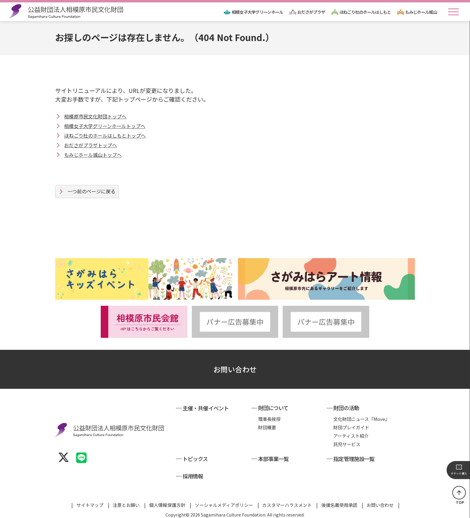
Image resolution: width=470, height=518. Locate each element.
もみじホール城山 (421, 12)
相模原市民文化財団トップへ (95, 116)
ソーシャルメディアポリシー (224, 505)
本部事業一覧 (273, 459)
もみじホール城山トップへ (93, 154)
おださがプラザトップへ (90, 145)
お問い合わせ (235, 369)
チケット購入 (459, 469)
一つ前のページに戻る (91, 191)
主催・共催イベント (206, 408)
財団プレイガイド (351, 427)
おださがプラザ (311, 12)
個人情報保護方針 (167, 505)
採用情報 (193, 476)
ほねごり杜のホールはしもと (365, 12)
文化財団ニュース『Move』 (361, 419)
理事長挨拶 (269, 419)
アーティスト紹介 (351, 436)
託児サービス (346, 444)
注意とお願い (126, 505)
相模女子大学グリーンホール (257, 12)
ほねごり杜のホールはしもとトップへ (105, 135)
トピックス (195, 459)
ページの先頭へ (459, 492)
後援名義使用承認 (339, 505)
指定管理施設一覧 (353, 459)
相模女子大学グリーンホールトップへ (104, 126)
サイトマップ (89, 505)
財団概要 (267, 427)
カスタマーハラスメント (287, 505)
